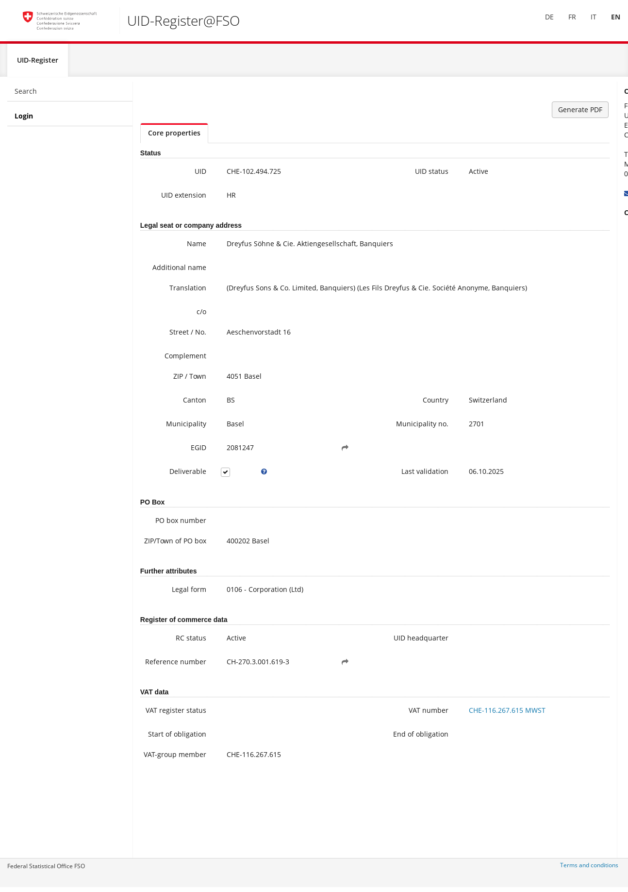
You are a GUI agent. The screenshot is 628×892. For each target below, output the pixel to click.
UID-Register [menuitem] (37, 63)
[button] (300, 477)
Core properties (174, 136)
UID (182, 175)
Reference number (171, 718)
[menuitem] (542, 23)
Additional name (171, 276)
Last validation (353, 500)
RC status (173, 683)
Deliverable (169, 500)
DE (542, 23)
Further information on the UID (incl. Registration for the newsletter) (577, 240)
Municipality (168, 447)
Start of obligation (172, 803)
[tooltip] (237, 501)
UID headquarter (356, 688)
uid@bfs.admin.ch (556, 197)
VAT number (357, 768)
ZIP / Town (171, 399)
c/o (183, 334)
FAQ (542, 260)
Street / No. (169, 355)
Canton (176, 423)
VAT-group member (171, 833)
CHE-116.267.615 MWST (435, 768)
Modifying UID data (567, 269)
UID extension (165, 198)
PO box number (175, 554)
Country (364, 423)
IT (587, 23)
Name (178, 247)
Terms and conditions (589, 869)
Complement (167, 379)
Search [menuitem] (26, 95)
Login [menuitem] (24, 119)
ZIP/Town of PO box (169, 584)
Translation (169, 301)
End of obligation (360, 803)
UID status (360, 175)
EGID (180, 477)
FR (565, 23)
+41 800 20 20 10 (557, 158)
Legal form (171, 635)
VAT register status (168, 773)
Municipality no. (356, 451)
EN (608, 23)
